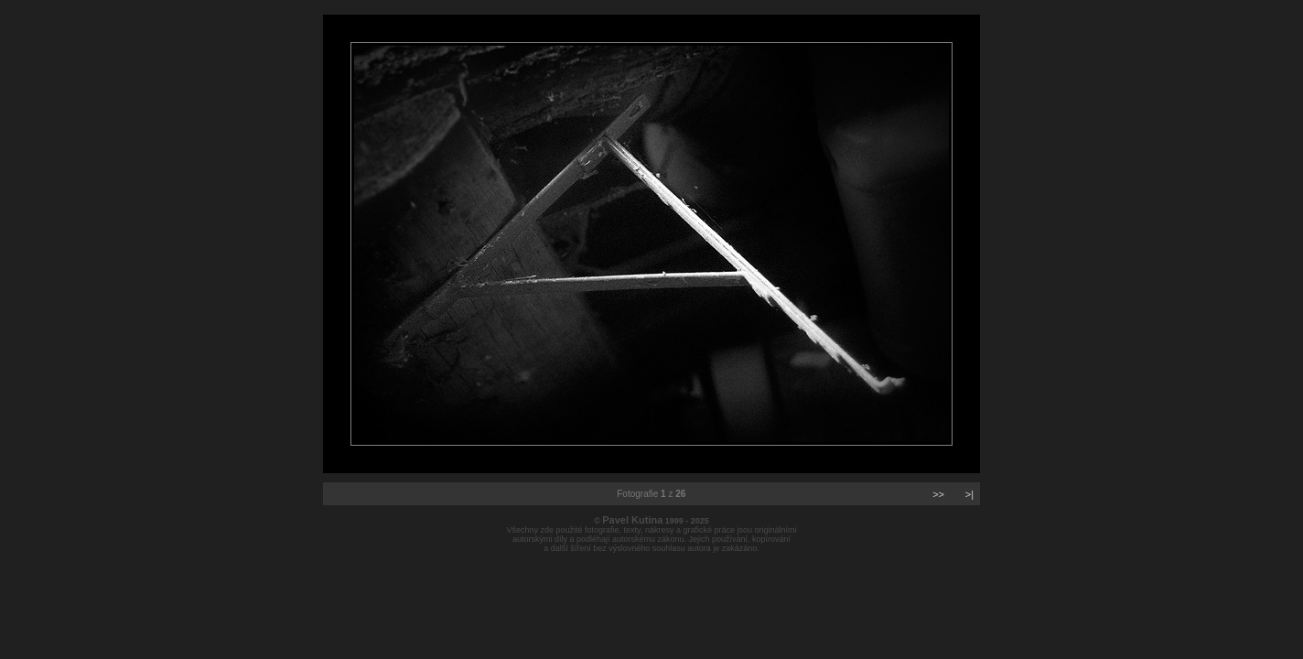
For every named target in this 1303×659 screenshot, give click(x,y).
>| (969, 494)
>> (938, 494)
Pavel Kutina (632, 519)
